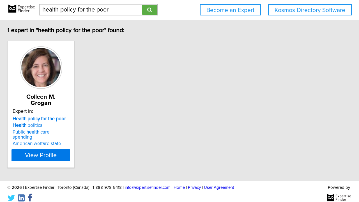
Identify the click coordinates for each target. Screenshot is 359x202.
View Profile (52, 144)
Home (179, 182)
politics (31, 119)
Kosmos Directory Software (310, 10)
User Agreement (219, 182)
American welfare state (41, 132)
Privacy (194, 182)
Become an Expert (230, 10)
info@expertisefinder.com (148, 182)
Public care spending (45, 125)
